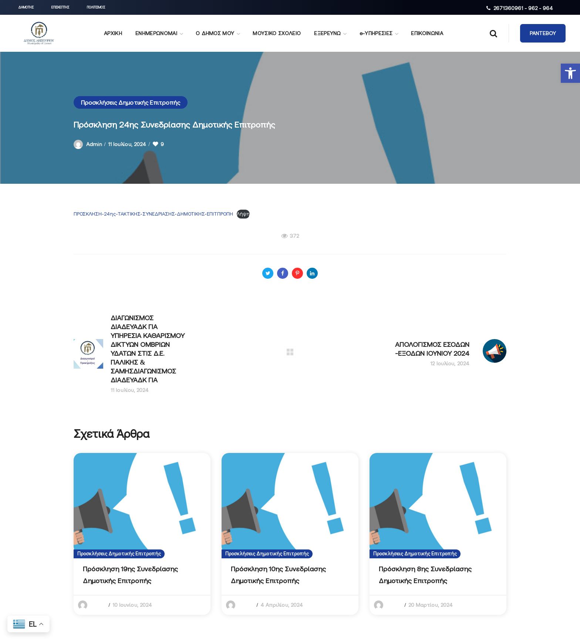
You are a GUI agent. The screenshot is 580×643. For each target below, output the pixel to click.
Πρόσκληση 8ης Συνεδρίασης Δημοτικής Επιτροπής (425, 575)
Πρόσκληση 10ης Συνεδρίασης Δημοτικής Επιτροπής (278, 575)
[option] (142, 534)
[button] (570, 73)
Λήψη (243, 214)
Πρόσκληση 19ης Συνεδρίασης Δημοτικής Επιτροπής (130, 575)
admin (94, 144)
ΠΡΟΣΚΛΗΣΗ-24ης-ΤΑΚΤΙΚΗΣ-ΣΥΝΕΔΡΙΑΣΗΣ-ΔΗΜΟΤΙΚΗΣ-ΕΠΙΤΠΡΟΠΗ (153, 214)
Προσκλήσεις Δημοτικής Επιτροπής (130, 102)
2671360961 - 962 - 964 (523, 8)
